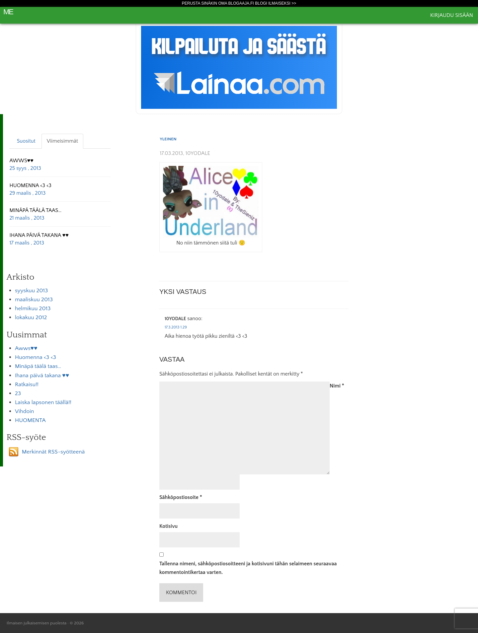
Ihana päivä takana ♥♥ (42, 375)
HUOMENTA (30, 420)
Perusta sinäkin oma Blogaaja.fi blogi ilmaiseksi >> (239, 3)
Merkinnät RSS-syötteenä (53, 452)
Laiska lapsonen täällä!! (43, 402)
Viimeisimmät (62, 141)
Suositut (26, 141)
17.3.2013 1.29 (176, 327)
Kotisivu (168, 526)
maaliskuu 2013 (34, 299)
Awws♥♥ (26, 348)
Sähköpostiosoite (180, 497)
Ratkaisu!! (27, 384)
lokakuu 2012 (31, 317)
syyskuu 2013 (31, 290)
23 (18, 393)
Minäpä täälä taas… (38, 366)
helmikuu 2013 (32, 308)
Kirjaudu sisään (451, 15)
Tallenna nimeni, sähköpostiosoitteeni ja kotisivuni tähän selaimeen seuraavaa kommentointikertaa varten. (248, 568)
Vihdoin (24, 411)
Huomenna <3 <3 (35, 357)
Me (8, 12)
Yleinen (168, 139)
